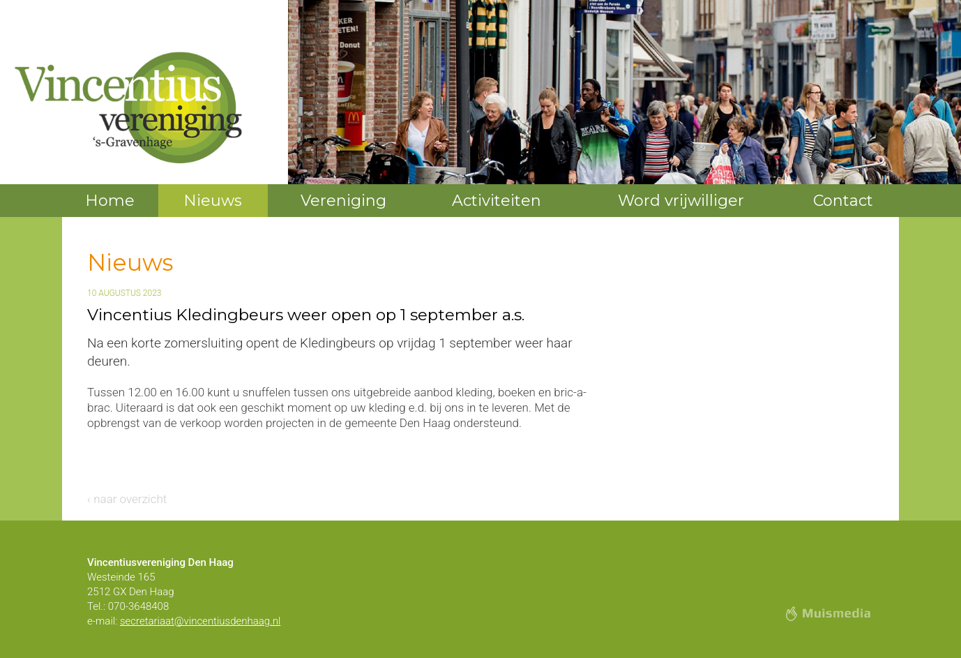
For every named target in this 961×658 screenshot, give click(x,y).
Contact (843, 200)
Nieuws (212, 200)
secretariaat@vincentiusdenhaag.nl (200, 621)
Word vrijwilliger (681, 200)
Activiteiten (496, 200)
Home (110, 200)
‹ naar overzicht (127, 499)
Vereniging (343, 200)
